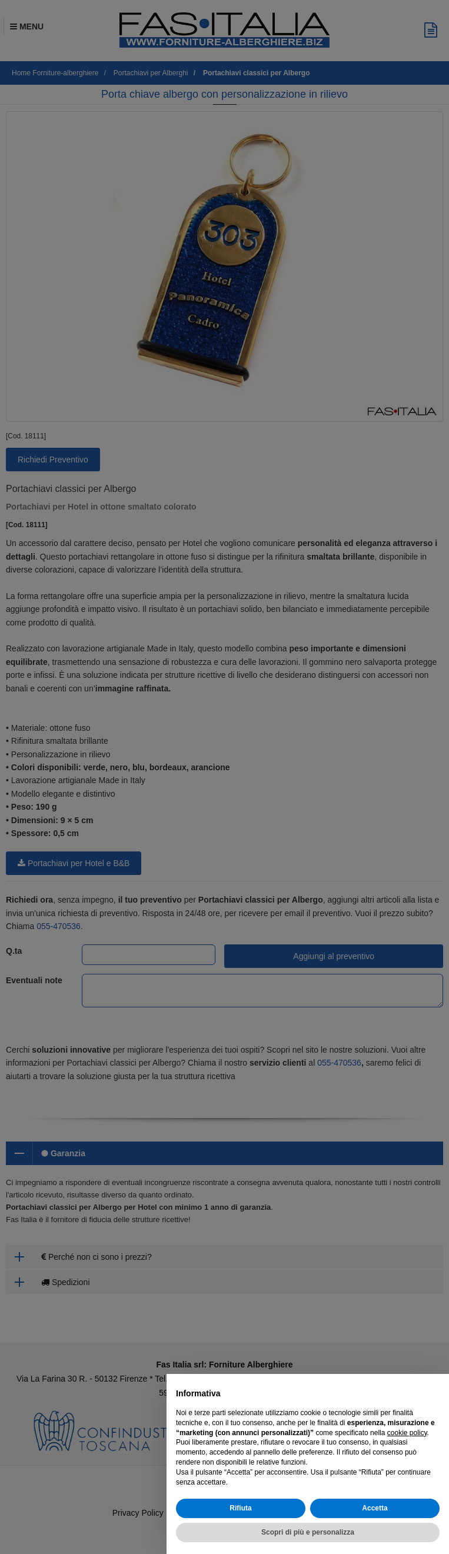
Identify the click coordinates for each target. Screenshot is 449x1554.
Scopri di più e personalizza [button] (307, 1532)
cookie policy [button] (407, 1433)
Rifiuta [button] (240, 1508)
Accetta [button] (374, 1508)
